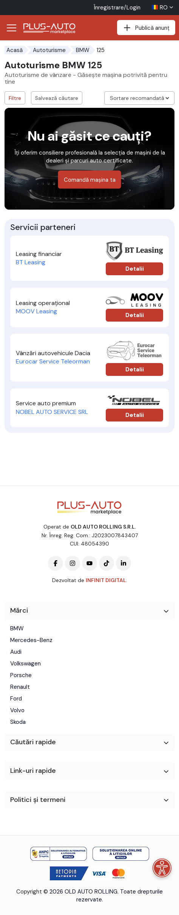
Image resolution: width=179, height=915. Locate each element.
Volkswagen (25, 663)
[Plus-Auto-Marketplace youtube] (89, 563)
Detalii (134, 269)
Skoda (18, 722)
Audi (16, 652)
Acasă (14, 50)
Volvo (17, 710)
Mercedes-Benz (31, 640)
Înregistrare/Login (117, 7)
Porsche (21, 675)
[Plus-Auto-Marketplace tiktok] (106, 563)
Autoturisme (49, 50)
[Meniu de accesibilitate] (162, 867)
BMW (83, 50)
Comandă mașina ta (90, 180)
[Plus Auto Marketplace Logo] (51, 28)
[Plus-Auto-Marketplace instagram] (72, 563)
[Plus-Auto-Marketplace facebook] (55, 563)
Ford (16, 698)
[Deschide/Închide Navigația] (11, 27)
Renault (20, 687)
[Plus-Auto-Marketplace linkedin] (123, 563)
